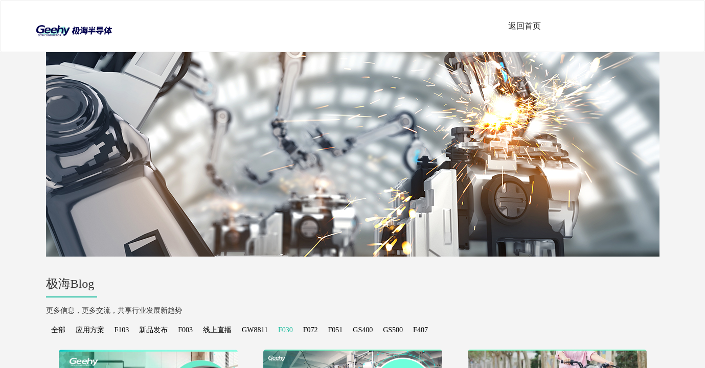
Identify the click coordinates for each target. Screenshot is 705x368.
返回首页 (524, 25)
